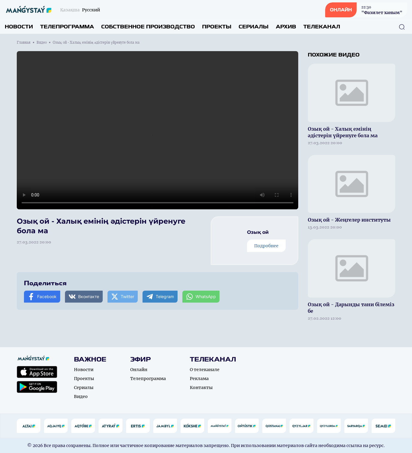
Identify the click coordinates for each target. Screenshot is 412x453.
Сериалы (254, 27)
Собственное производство (148, 27)
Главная (24, 42)
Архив (286, 27)
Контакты (201, 387)
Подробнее (266, 245)
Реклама (199, 378)
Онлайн (138, 369)
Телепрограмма (67, 27)
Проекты (216, 27)
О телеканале (204, 369)
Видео (42, 42)
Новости (19, 27)
